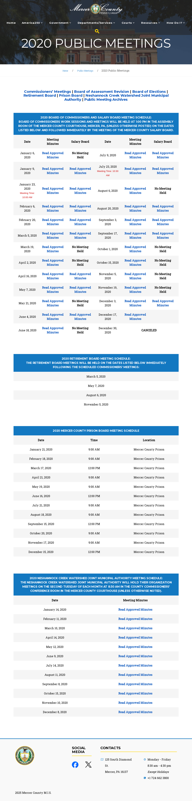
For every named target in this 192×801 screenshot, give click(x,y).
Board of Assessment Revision (101, 91)
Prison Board (70, 95)
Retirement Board (39, 95)
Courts (127, 22)
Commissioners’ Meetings (47, 91)
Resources (149, 22)
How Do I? (174, 22)
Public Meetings (86, 70)
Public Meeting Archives (106, 99)
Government (59, 22)
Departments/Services (95, 22)
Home (11, 22)
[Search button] (96, 31)
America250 (31, 22)
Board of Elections (149, 91)
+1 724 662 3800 (158, 778)
